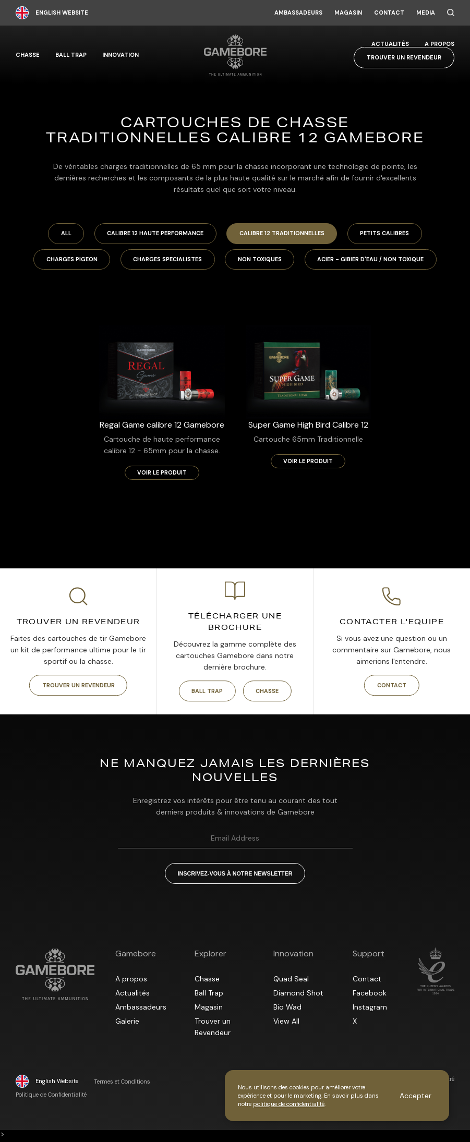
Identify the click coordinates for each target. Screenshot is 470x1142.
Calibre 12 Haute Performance (152, 234)
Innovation (120, 55)
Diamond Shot (298, 996)
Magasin (348, 13)
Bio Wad (287, 1010)
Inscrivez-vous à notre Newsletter (235, 876)
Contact (389, 13)
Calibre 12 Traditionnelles (284, 234)
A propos (439, 44)
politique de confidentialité (288, 1104)
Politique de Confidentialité (51, 1098)
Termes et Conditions (122, 1085)
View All (286, 1024)
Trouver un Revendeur (404, 57)
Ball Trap (71, 55)
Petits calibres (391, 234)
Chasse (28, 55)
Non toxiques (262, 260)
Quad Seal (291, 982)
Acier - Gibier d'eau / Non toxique (377, 260)
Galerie (127, 1024)
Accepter (415, 1095)
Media (425, 13)
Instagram (370, 1010)
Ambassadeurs (298, 13)
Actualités (390, 44)
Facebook (370, 996)
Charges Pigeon (65, 260)
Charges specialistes (165, 260)
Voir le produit (162, 474)
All (58, 234)
